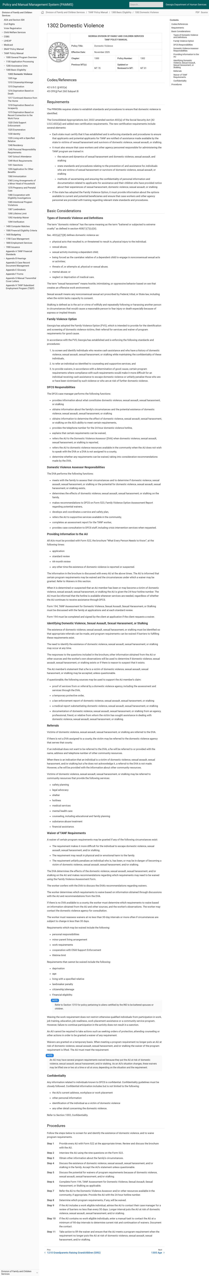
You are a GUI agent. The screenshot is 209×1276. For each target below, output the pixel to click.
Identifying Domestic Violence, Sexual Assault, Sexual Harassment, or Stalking (184, 64)
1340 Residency (15, 145)
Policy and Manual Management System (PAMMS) (38, 4)
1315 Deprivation (16, 86)
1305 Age (12, 78)
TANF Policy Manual (14, 53)
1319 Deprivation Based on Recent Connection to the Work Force (21, 115)
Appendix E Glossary (16, 270)
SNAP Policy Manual (14, 49)
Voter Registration (13, 28)
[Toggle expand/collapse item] (2, 32)
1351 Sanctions (15, 165)
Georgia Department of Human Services (186, 4)
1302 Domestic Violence (20, 74)
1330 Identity (14, 134)
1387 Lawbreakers (16, 209)
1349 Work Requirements (20, 161)
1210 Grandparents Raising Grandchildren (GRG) (74, 1252)
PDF (198, 12)
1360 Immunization (17, 176)
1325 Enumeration (16, 129)
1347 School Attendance (19, 156)
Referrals (177, 71)
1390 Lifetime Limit (17, 213)
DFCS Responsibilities (183, 45)
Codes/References (179, 24)
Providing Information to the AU (186, 55)
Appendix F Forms (14, 274)
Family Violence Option (183, 41)
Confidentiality (180, 81)
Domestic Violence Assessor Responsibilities (186, 49)
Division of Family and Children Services (65, 12)
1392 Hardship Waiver (18, 217)
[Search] (146, 4)
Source (204, 12)
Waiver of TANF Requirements (180, 76)
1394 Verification (16, 222)
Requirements (177, 28)
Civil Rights (9, 24)
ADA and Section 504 (14, 20)
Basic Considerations (180, 31)
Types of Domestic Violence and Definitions (185, 36)
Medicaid (8, 45)
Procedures (176, 84)
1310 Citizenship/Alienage (20, 82)
